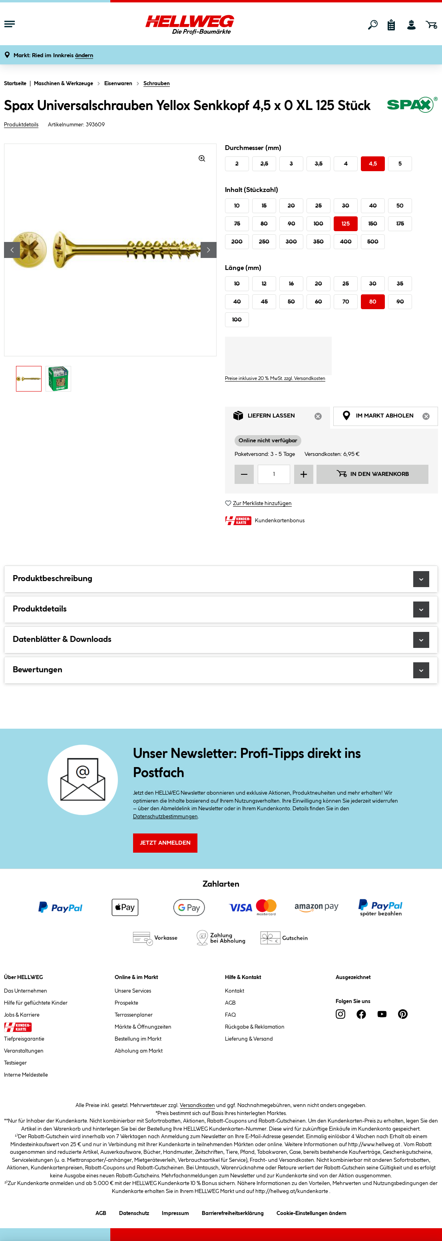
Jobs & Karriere (22, 1015)
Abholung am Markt (139, 1051)
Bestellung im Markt (138, 1039)
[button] (53, 56)
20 (291, 206)
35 (400, 284)
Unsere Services (133, 991)
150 (372, 224)
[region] (110, 270)
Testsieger (15, 1063)
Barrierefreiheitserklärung (233, 1212)
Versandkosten (197, 1105)
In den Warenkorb (372, 473)
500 (372, 242)
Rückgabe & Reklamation (255, 1027)
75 (237, 224)
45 (264, 302)
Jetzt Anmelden (165, 843)
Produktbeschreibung (221, 579)
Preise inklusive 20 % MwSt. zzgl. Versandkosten (275, 378)
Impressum (175, 1212)
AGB (230, 1003)
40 (373, 206)
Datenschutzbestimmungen (165, 816)
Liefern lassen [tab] (281, 418)
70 (345, 302)
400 (346, 242)
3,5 (319, 164)
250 (264, 242)
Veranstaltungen (24, 1051)
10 (237, 206)
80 (264, 224)
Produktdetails (21, 124)
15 (264, 206)
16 (291, 284)
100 (318, 224)
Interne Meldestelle (26, 1075)
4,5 (373, 164)
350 (318, 242)
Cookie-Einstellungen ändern (311, 1212)
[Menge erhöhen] (303, 474)
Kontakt (234, 991)
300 (291, 242)
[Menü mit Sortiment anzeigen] (9, 24)
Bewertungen (221, 670)
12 (264, 284)
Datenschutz (134, 1212)
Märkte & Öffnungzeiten (143, 1027)
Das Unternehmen (25, 991)
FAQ (230, 1015)
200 (237, 242)
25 (318, 206)
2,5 (264, 164)
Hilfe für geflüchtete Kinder (36, 1003)
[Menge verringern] (244, 474)
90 (291, 224)
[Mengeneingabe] (274, 474)
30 (345, 206)
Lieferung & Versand (249, 1039)
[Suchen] (372, 24)
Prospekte (126, 1003)
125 (346, 224)
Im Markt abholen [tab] (390, 418)
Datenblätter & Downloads (221, 640)
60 (318, 302)
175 (400, 224)
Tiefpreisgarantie (24, 1039)
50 (400, 206)
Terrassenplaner (134, 1015)
